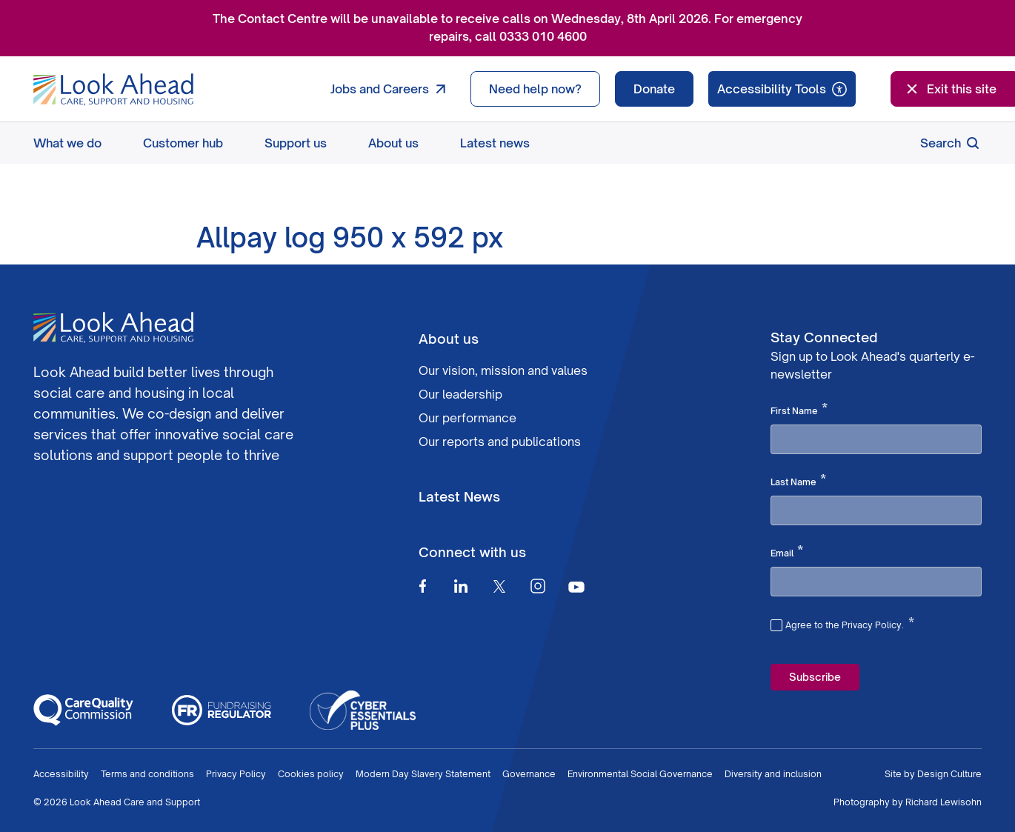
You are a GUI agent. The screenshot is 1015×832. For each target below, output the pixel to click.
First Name (799, 410)
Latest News (459, 496)
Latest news (495, 143)
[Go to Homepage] (113, 89)
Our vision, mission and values (503, 370)
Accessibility (61, 773)
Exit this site (949, 89)
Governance (529, 773)
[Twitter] (499, 586)
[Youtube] (576, 586)
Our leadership (460, 394)
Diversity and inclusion (773, 773)
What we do (67, 143)
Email (787, 552)
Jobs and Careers (391, 89)
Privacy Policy (236, 773)
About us (393, 143)
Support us (295, 143)
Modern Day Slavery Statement (423, 773)
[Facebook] (422, 586)
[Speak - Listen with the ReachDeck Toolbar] (782, 89)
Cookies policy (311, 773)
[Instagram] (538, 586)
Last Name (798, 481)
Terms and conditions (147, 773)
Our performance (467, 417)
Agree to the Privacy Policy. (849, 623)
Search (951, 143)
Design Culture (949, 773)
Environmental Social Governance (640, 773)
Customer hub (183, 143)
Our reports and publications (500, 441)
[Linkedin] (461, 586)
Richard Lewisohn (943, 802)
